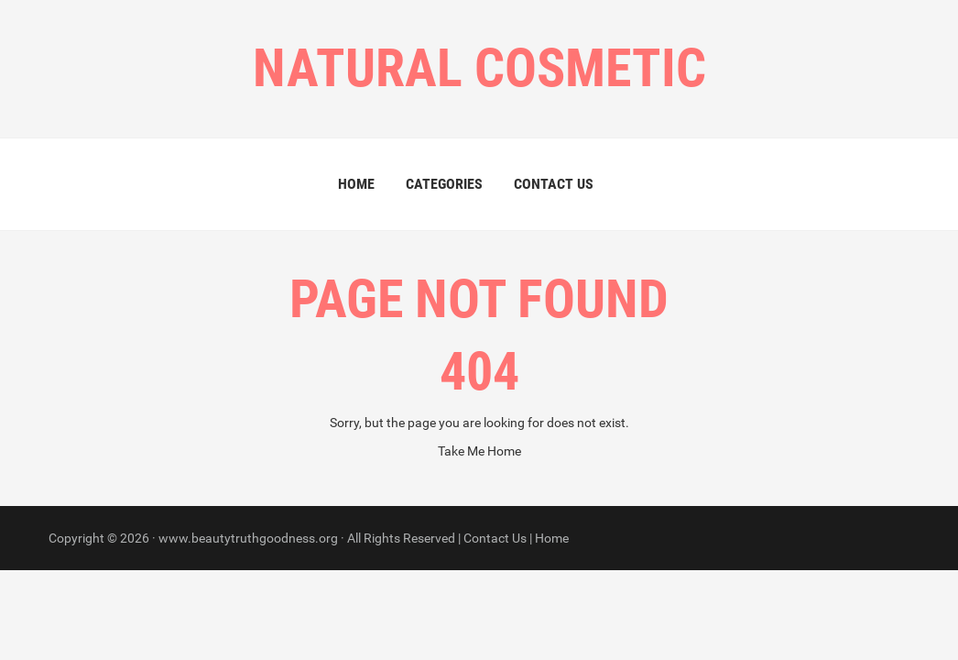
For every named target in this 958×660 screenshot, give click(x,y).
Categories (444, 183)
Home (356, 183)
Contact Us (553, 183)
